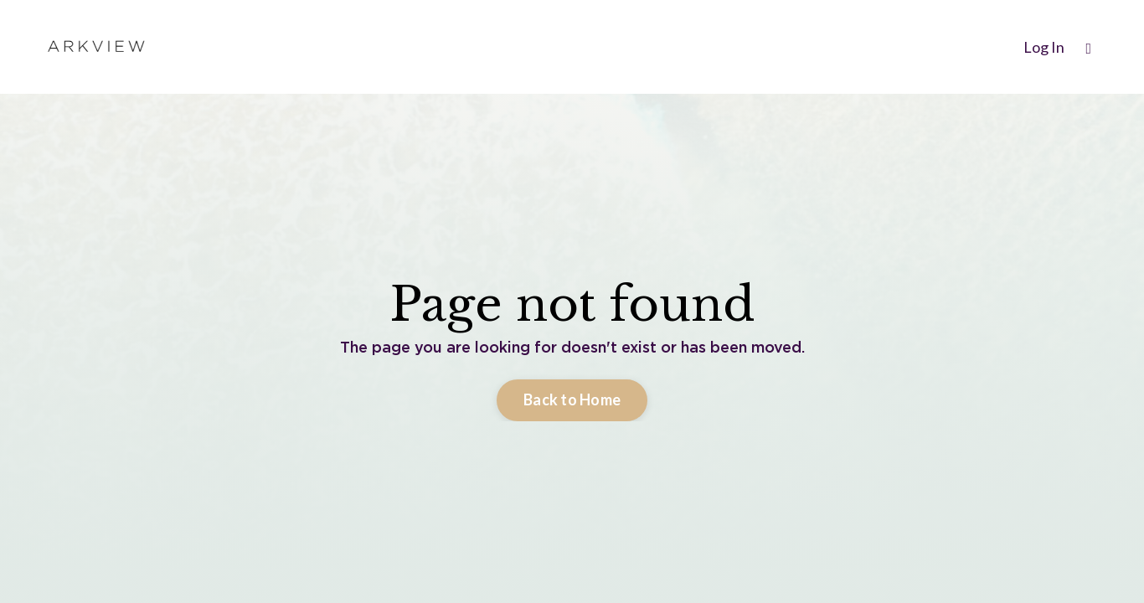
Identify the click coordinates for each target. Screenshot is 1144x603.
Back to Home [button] (572, 399)
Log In (1043, 47)
